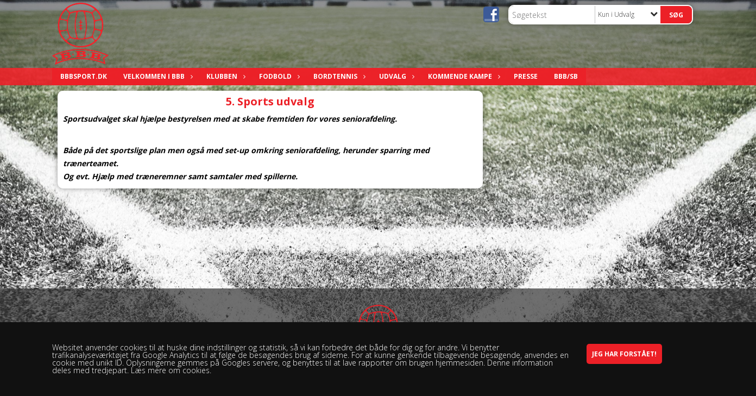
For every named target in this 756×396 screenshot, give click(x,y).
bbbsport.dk (83, 76)
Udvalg (395, 76)
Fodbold (278, 76)
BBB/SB (566, 76)
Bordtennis (338, 76)
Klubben (224, 76)
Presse (526, 76)
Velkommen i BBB (156, 76)
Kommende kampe (462, 76)
